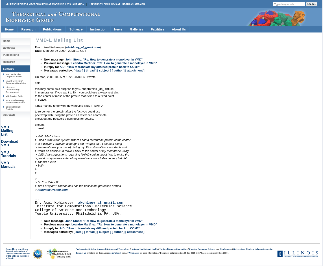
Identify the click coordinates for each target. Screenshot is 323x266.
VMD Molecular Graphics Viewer (14, 75)
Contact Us (81, 253)
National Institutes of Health (145, 249)
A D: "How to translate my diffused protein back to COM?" (100, 67)
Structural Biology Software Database (15, 101)
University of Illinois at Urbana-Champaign (117, 4)
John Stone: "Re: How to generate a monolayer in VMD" (104, 59)
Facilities (157, 29)
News (118, 29)
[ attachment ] (134, 70)
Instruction (98, 29)
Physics (193, 249)
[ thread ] (90, 70)
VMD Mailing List (7, 130)
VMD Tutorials (8, 154)
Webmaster (134, 253)
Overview (9, 48)
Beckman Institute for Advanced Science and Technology (102, 249)
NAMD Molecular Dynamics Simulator (16, 82)
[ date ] (78, 70)
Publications (52, 29)
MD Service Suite (14, 96)
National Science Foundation (173, 249)
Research (28, 29)
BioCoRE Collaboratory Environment (13, 89)
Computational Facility (13, 108)
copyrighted (114, 253)
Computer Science (206, 249)
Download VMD (9, 143)
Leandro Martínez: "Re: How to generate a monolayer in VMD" (114, 63)
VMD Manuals (8, 165)
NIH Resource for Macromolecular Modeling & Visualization (45, 4)
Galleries (136, 29)
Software (76, 29)
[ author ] (118, 70)
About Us (179, 29)
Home (9, 29)
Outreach (9, 114)
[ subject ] (104, 70)
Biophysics (225, 249)
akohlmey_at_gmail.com (100, 202)
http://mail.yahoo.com (52, 189)
